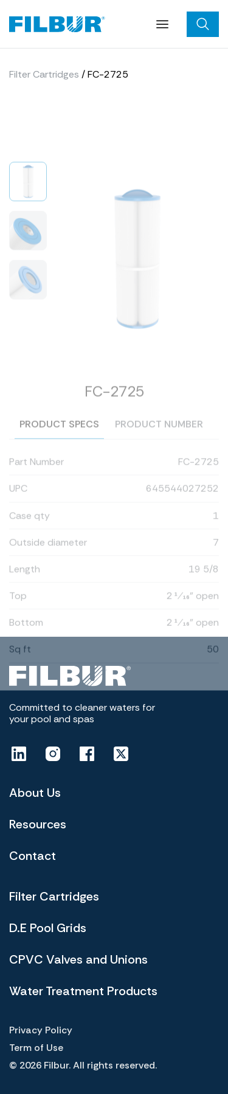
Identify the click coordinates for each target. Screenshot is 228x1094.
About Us (35, 792)
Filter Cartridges (44, 76)
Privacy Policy (40, 1030)
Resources (37, 824)
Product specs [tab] (59, 441)
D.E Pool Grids (47, 928)
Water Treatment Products (83, 991)
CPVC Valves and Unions (78, 959)
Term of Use (36, 1047)
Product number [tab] (159, 441)
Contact (32, 855)
